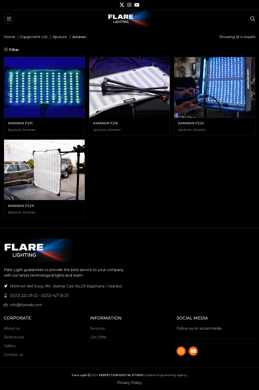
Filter (14, 49)
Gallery (10, 346)
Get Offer (98, 337)
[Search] (253, 19)
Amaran (29, 129)
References (14, 337)
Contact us (13, 354)
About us (12, 328)
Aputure (60, 37)
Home (10, 37)
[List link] (65, 295)
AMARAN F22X (21, 205)
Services (97, 328)
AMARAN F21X (106, 122)
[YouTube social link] (137, 5)
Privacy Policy (129, 382)
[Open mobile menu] (9, 19)
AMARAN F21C (21, 122)
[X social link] (122, 5)
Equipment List (34, 37)
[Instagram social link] (129, 5)
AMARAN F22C (192, 122)
